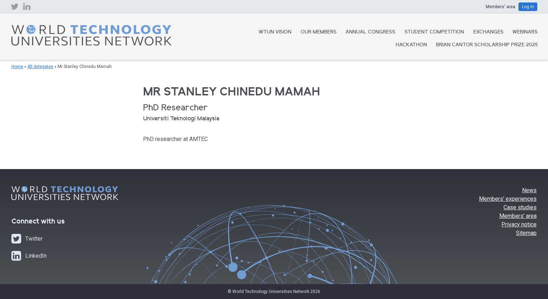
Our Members (319, 32)
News (529, 190)
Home (17, 66)
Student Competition (434, 32)
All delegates (40, 66)
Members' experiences (508, 198)
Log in (528, 6)
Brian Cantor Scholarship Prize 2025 (487, 45)
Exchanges (488, 32)
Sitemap (526, 233)
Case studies (520, 207)
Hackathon (411, 45)
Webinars (525, 32)
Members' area (518, 216)
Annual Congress (370, 32)
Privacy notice (519, 224)
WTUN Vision (275, 32)
